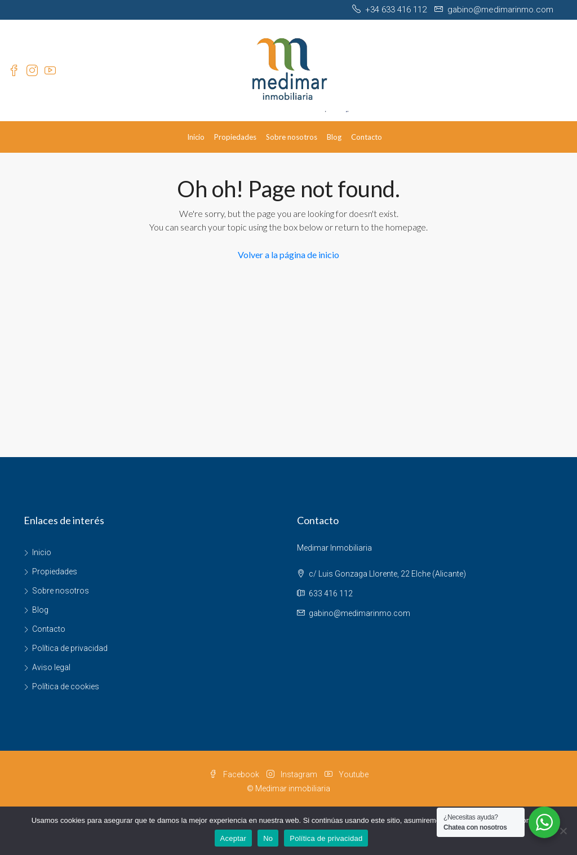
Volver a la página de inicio (288, 254)
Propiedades (235, 136)
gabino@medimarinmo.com (359, 613)
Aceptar (233, 838)
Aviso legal (51, 667)
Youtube (347, 774)
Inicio (196, 136)
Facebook (235, 774)
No (268, 838)
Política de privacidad (70, 648)
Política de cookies (65, 686)
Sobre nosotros (291, 136)
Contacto (366, 136)
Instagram (293, 774)
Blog (334, 136)
